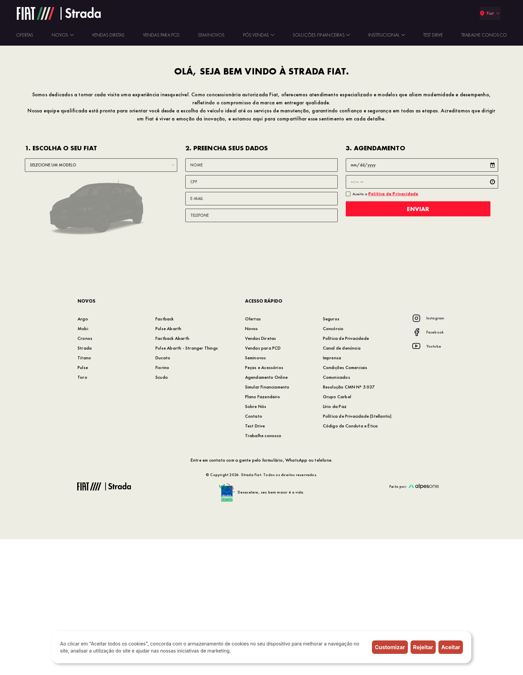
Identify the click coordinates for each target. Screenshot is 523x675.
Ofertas (253, 455)
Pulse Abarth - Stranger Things (186, 484)
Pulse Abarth (168, 464)
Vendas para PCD (263, 484)
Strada (85, 484)
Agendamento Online (266, 513)
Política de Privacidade (346, 474)
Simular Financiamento (267, 523)
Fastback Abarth (172, 474)
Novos (251, 464)
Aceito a (385, 329)
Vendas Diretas (260, 474)
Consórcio (333, 464)
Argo (83, 455)
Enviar (422, 345)
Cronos (85, 474)
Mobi (83, 464)
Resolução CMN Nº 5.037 (349, 523)
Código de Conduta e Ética (350, 562)
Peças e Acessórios (264, 503)
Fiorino (162, 503)
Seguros (331, 455)
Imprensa (332, 493)
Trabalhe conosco (263, 571)
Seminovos (255, 493)
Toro (82, 513)
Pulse (83, 503)
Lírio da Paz (334, 542)
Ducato (162, 493)
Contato (253, 552)
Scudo (161, 513)
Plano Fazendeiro (262, 532)
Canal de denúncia (342, 484)
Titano (84, 493)
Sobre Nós (256, 542)
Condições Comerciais (345, 503)
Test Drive (255, 562)
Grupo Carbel (337, 532)
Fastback (164, 455)
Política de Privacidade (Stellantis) (357, 552)
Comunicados (336, 513)
